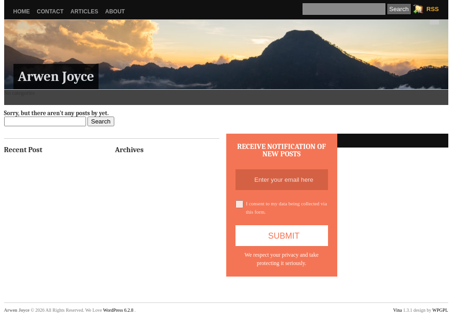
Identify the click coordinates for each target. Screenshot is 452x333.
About (115, 11)
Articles (84, 11)
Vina (397, 310)
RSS (433, 9)
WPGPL (440, 310)
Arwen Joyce (56, 76)
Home (21, 11)
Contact (50, 11)
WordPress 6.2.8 (118, 310)
